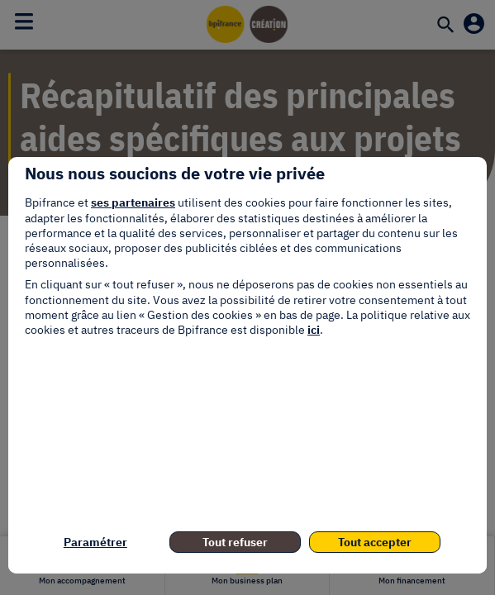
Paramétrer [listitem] (95, 542)
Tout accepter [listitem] (375, 542)
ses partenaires (133, 202)
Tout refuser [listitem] (235, 542)
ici (313, 329)
